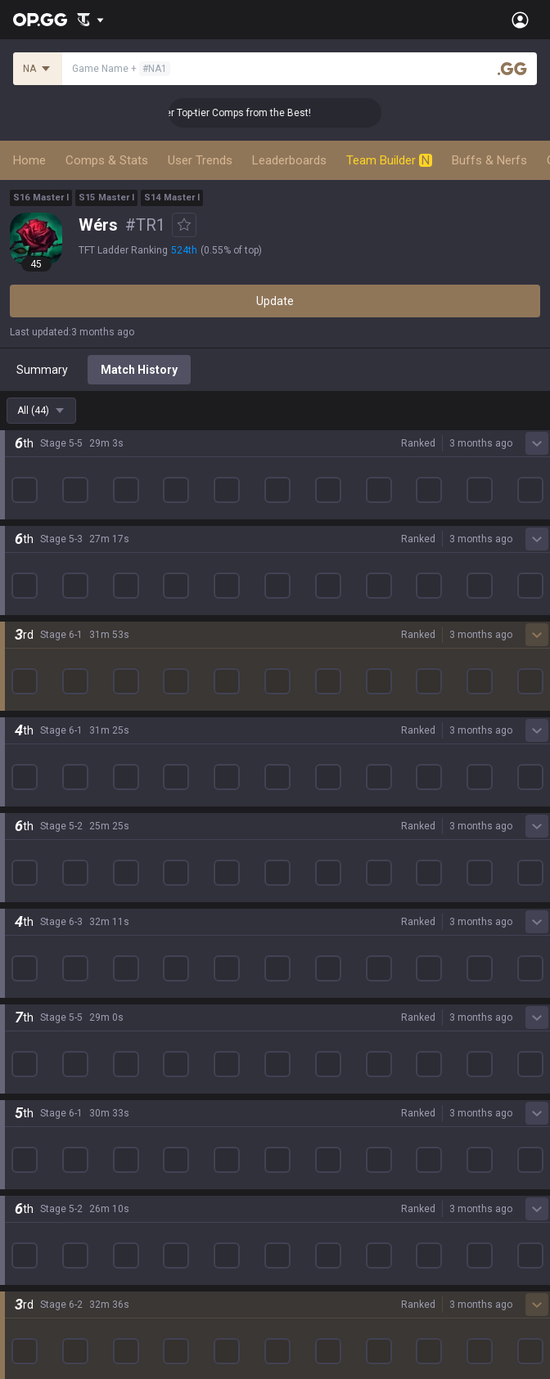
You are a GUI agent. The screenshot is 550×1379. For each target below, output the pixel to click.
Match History (139, 369)
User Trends (200, 160)
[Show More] (90, 19)
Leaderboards (289, 160)
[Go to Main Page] (40, 19)
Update (275, 301)
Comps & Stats (106, 160)
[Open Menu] (520, 19)
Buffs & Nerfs (489, 160)
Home (29, 160)
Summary (42, 369)
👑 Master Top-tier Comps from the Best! (265, 113)
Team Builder (389, 160)
